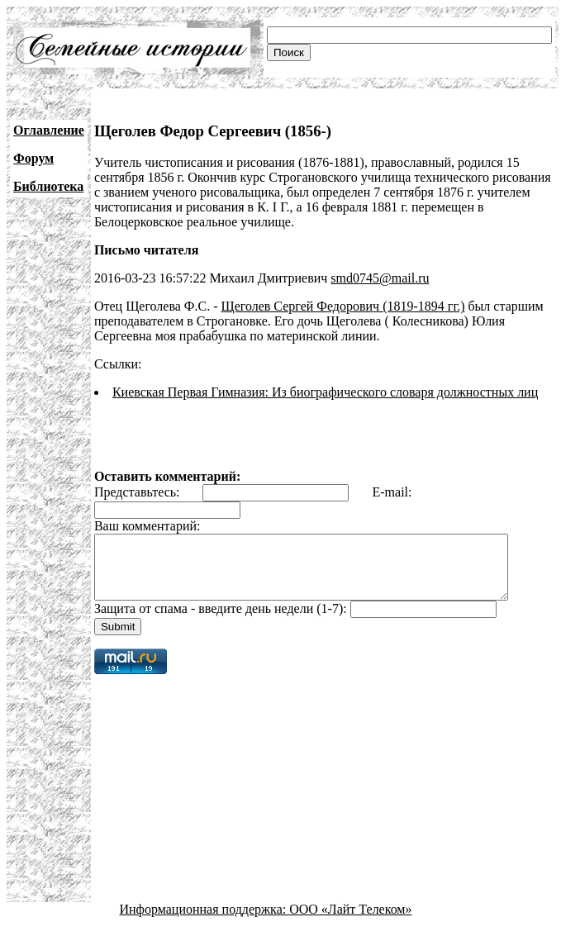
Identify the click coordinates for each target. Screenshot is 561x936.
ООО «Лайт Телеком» (350, 922)
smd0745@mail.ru (379, 278)
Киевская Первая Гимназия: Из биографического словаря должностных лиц (325, 392)
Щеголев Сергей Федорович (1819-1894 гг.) (343, 306)
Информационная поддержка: (205, 922)
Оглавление (48, 130)
